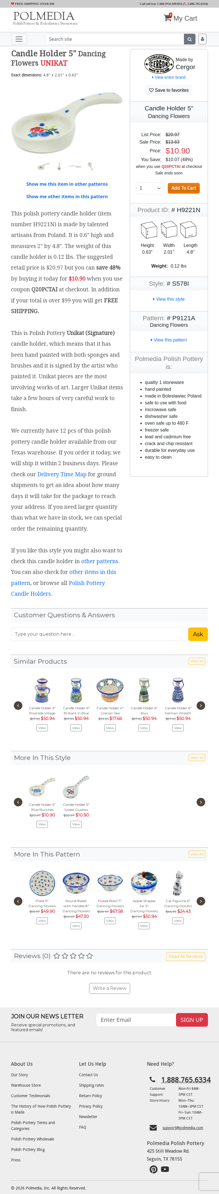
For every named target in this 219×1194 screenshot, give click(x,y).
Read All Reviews (186, 956)
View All (196, 661)
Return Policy (90, 1095)
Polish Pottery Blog (28, 1149)
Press (15, 1160)
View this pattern (169, 340)
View (42, 728)
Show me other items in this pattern (67, 196)
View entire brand (169, 77)
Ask (198, 634)
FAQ (82, 1127)
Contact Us (88, 1075)
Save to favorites (169, 90)
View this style (169, 299)
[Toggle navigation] (19, 39)
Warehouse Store (26, 1085)
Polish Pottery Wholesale (32, 1139)
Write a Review (109, 988)
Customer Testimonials (30, 1095)
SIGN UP (192, 1020)
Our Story (19, 1075)
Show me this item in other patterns (67, 184)
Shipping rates (91, 1085)
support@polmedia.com (182, 1127)
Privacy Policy (91, 1106)
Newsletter (88, 1116)
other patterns (99, 561)
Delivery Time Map (62, 474)
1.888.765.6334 (195, 3)
